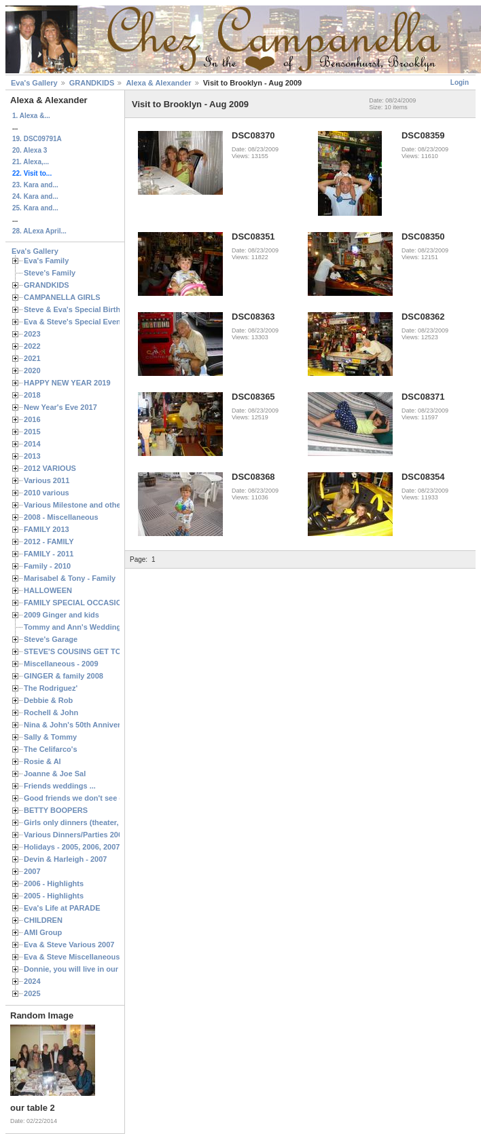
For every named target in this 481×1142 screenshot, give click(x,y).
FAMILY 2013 (46, 529)
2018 (32, 395)
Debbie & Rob (48, 700)
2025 (32, 993)
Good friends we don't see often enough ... (99, 798)
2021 (32, 358)
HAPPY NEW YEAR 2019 (67, 383)
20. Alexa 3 (29, 150)
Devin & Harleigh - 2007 (65, 859)
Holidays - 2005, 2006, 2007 (72, 847)
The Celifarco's (50, 749)
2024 (32, 981)
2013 (32, 456)
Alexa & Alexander (158, 83)
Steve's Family (49, 273)
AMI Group (43, 932)
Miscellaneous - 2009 (61, 664)
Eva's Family (46, 260)
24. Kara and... (35, 196)
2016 (32, 419)
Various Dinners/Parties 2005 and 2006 (92, 835)
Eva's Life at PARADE (62, 908)
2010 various (46, 493)
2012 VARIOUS (50, 468)
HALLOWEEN (48, 590)
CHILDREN (43, 920)
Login (459, 82)
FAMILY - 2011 (48, 554)
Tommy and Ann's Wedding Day (80, 627)
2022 (32, 346)
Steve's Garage (50, 639)
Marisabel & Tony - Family (69, 578)
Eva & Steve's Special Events (76, 322)
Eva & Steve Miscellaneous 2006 (81, 957)
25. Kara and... (35, 208)
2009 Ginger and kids (61, 615)
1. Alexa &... (31, 115)
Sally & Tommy (50, 737)
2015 (32, 431)
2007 (32, 871)
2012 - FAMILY (49, 541)
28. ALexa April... (39, 231)
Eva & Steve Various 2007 (69, 944)
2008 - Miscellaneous (61, 517)
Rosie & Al (42, 761)
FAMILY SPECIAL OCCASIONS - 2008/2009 (99, 602)
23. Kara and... (35, 185)
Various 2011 (46, 480)
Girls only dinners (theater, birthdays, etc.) (99, 822)
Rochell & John (51, 712)
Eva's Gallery (34, 83)
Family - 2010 (47, 566)
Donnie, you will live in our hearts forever (97, 969)
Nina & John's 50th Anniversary (80, 725)
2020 (32, 370)
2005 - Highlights (54, 896)
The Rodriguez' (50, 688)
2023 (32, 334)
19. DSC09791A (37, 138)
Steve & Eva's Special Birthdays (80, 309)
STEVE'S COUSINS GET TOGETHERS (90, 651)
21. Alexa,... (30, 162)
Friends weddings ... (60, 786)
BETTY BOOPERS (56, 810)
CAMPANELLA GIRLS (62, 297)
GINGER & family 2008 (63, 676)
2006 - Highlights (54, 883)
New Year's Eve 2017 (60, 407)
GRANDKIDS (92, 83)
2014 (32, 444)
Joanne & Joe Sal (55, 773)
